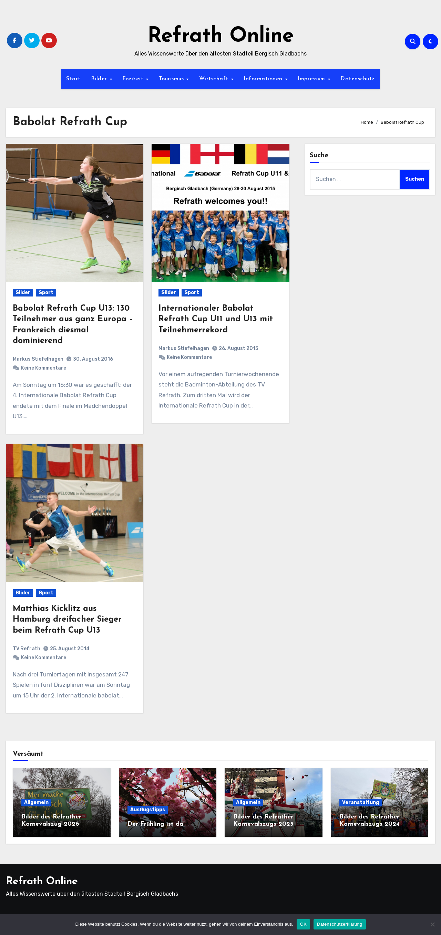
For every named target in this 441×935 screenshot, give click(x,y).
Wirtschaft (214, 79)
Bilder (100, 79)
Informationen (264, 79)
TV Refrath (26, 649)
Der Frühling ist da (155, 824)
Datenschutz (357, 79)
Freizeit (133, 79)
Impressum (312, 79)
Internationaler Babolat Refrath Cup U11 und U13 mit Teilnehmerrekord (215, 319)
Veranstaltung (360, 802)
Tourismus (172, 79)
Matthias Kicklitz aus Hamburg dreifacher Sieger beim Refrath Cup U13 (67, 619)
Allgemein (36, 802)
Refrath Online (220, 36)
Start (73, 79)
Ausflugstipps (147, 810)
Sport (46, 292)
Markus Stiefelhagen (38, 359)
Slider (23, 292)
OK (303, 924)
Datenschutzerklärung (339, 924)
